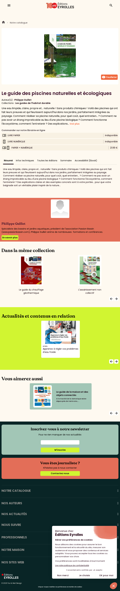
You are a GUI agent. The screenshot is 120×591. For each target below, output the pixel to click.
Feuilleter (109, 77)
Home (3, 22)
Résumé (8, 160)
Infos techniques (25, 160)
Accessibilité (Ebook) (86, 160)
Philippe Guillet (23, 99)
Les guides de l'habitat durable (33, 103)
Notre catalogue (18, 22)
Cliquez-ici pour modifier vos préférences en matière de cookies (60, 587)
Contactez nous (60, 473)
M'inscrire (60, 449)
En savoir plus (10, 237)
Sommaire (66, 160)
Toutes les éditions (47, 160)
